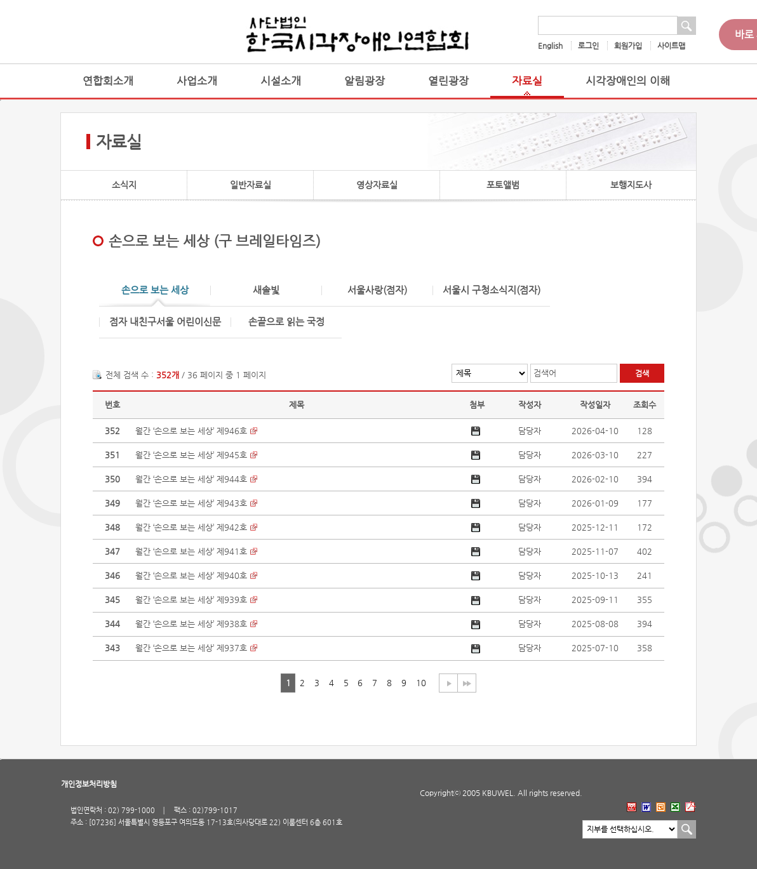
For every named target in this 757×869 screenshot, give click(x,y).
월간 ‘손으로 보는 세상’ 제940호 (191, 575)
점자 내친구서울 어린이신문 (165, 322)
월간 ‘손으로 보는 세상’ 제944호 (191, 479)
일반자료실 (250, 185)
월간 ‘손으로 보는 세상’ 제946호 (191, 430)
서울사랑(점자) (377, 290)
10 (421, 682)
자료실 (527, 81)
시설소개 (280, 81)
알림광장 (364, 81)
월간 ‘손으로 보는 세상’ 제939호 (191, 599)
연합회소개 (108, 81)
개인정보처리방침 (89, 783)
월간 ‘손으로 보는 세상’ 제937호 (191, 648)
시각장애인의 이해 (628, 81)
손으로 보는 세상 (155, 290)
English (550, 45)
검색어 (544, 373)
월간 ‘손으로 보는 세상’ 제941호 (191, 551)
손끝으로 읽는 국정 (286, 322)
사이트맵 (671, 45)
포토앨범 (502, 185)
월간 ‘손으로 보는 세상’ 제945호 (191, 455)
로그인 (588, 45)
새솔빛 (266, 290)
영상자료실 (377, 185)
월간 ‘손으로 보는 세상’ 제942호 (191, 527)
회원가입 (628, 45)
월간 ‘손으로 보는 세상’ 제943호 (191, 503)
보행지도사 (631, 185)
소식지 (124, 185)
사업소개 (197, 81)
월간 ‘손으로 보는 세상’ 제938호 (191, 623)
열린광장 (448, 81)
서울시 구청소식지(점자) (491, 290)
